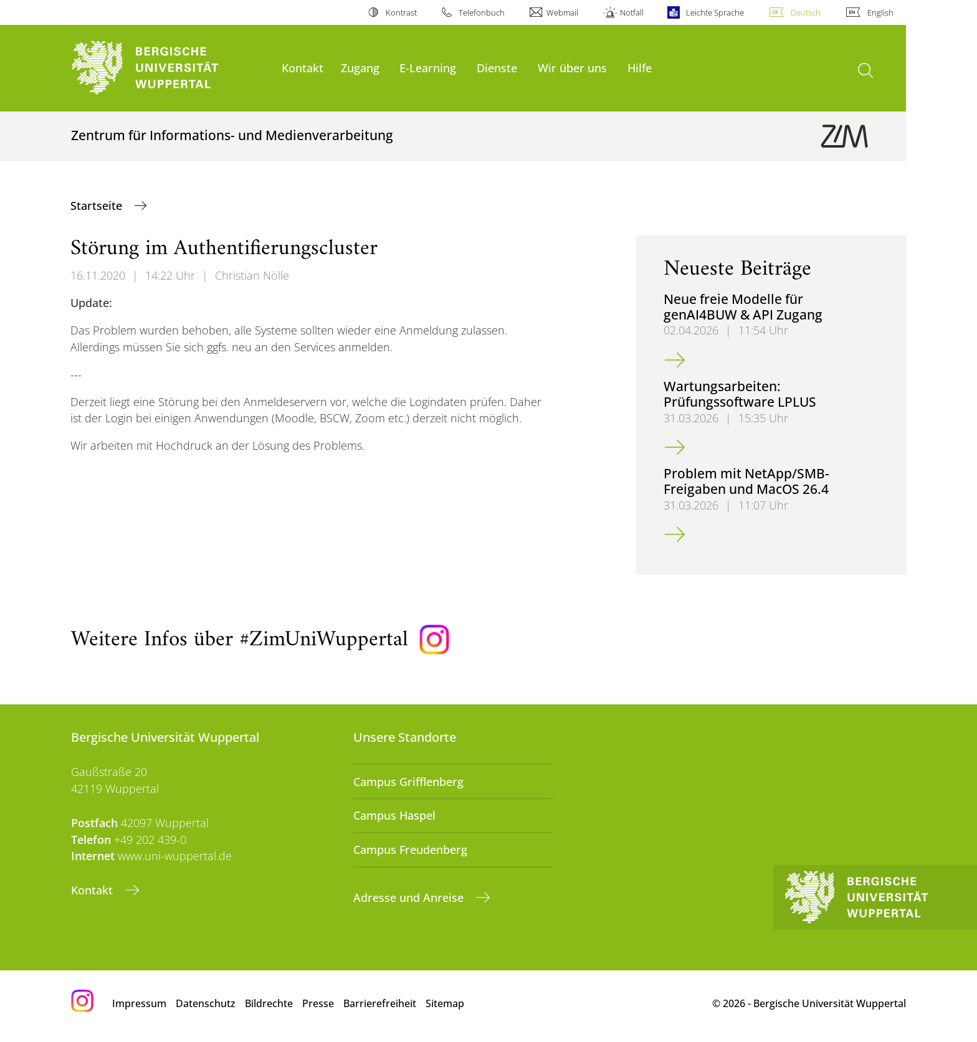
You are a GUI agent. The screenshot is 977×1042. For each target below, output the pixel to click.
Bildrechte (269, 1003)
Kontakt (302, 67)
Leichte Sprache (715, 12)
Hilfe (639, 67)
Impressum (139, 1003)
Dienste (497, 67)
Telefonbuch (482, 12)
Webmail (562, 12)
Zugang (360, 67)
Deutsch (806, 12)
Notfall (632, 12)
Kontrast (401, 12)
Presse (318, 1003)
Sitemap (445, 1003)
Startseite (97, 205)
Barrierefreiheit (379, 1003)
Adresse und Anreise (410, 897)
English (880, 12)
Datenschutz (206, 1003)
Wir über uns (572, 67)
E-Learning (427, 67)
